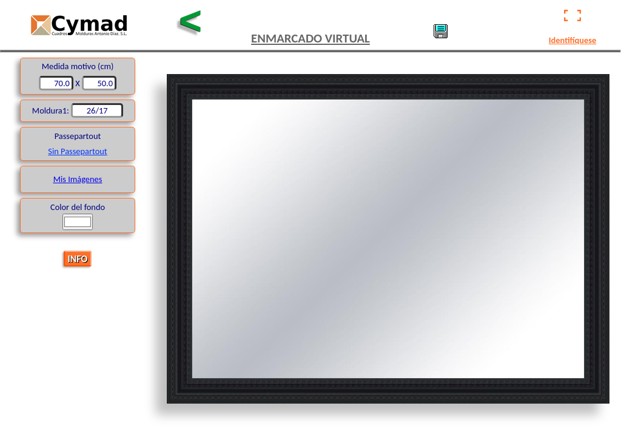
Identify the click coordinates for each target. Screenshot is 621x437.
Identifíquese (572, 40)
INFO (78, 258)
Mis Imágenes (77, 179)
